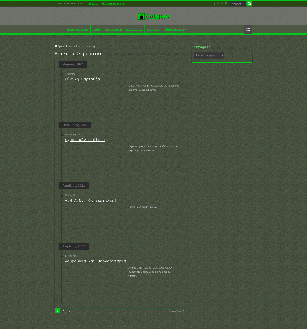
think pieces (174, 29)
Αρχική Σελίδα (64, 46)
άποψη (97, 29)
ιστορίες (153, 29)
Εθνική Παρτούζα (82, 80)
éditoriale (134, 29)
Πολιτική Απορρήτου (113, 3)
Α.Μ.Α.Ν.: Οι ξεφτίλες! (90, 202)
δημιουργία (113, 29)
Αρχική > (93, 3)
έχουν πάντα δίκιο (85, 141)
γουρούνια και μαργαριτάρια (95, 262)
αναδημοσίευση (77, 29)
